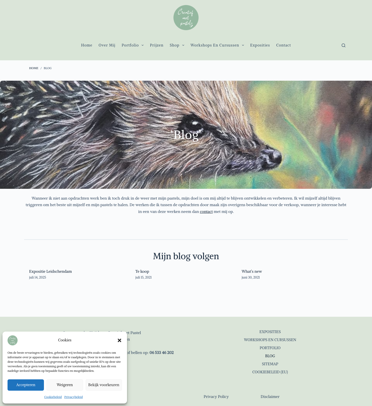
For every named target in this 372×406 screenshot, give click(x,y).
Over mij (107, 45)
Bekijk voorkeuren (103, 384)
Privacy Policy (216, 396)
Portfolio (134, 45)
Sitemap (270, 363)
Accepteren (25, 384)
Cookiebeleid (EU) (270, 371)
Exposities (260, 45)
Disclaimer (270, 396)
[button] (119, 340)
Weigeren (65, 384)
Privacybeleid (73, 397)
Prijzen (156, 45)
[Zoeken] (343, 45)
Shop (178, 45)
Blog (270, 355)
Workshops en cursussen (218, 45)
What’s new (252, 271)
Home (86, 45)
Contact (283, 45)
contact (206, 211)
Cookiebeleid (53, 397)
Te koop (142, 271)
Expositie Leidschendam (51, 271)
